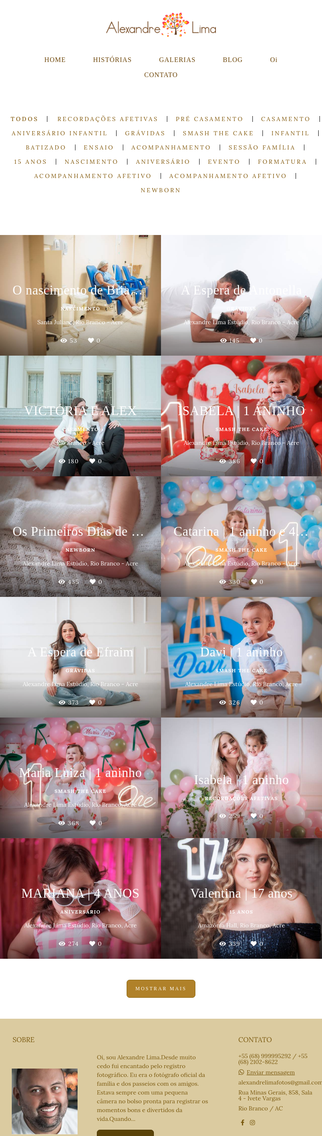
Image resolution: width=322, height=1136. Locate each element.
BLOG (233, 59)
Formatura (282, 162)
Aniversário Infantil (60, 133)
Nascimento (92, 162)
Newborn (161, 190)
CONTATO (161, 74)
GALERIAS (177, 59)
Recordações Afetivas (107, 119)
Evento (224, 162)
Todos (24, 119)
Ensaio (99, 147)
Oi (274, 59)
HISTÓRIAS (112, 59)
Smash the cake (218, 133)
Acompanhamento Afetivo (93, 176)
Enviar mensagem (271, 1072)
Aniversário (163, 162)
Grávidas (145, 133)
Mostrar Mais (161, 988)
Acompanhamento (172, 147)
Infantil (290, 133)
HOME (55, 59)
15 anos (30, 162)
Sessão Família (262, 147)
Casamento (286, 119)
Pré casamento (210, 119)
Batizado (46, 147)
